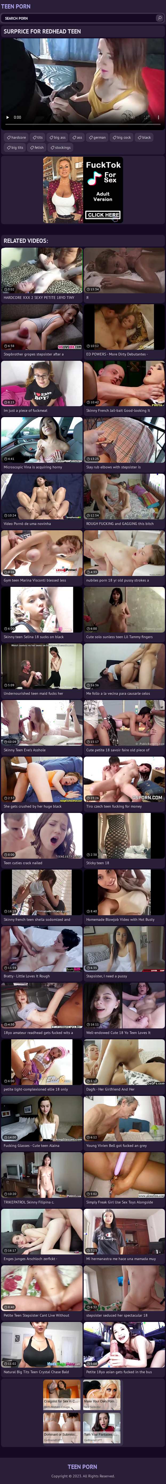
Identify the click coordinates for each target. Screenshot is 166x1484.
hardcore (18, 137)
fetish (39, 147)
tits (40, 137)
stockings (63, 147)
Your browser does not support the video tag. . (83, 84)
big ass (60, 137)
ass (79, 137)
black (146, 137)
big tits (17, 147)
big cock (124, 137)
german (100, 137)
